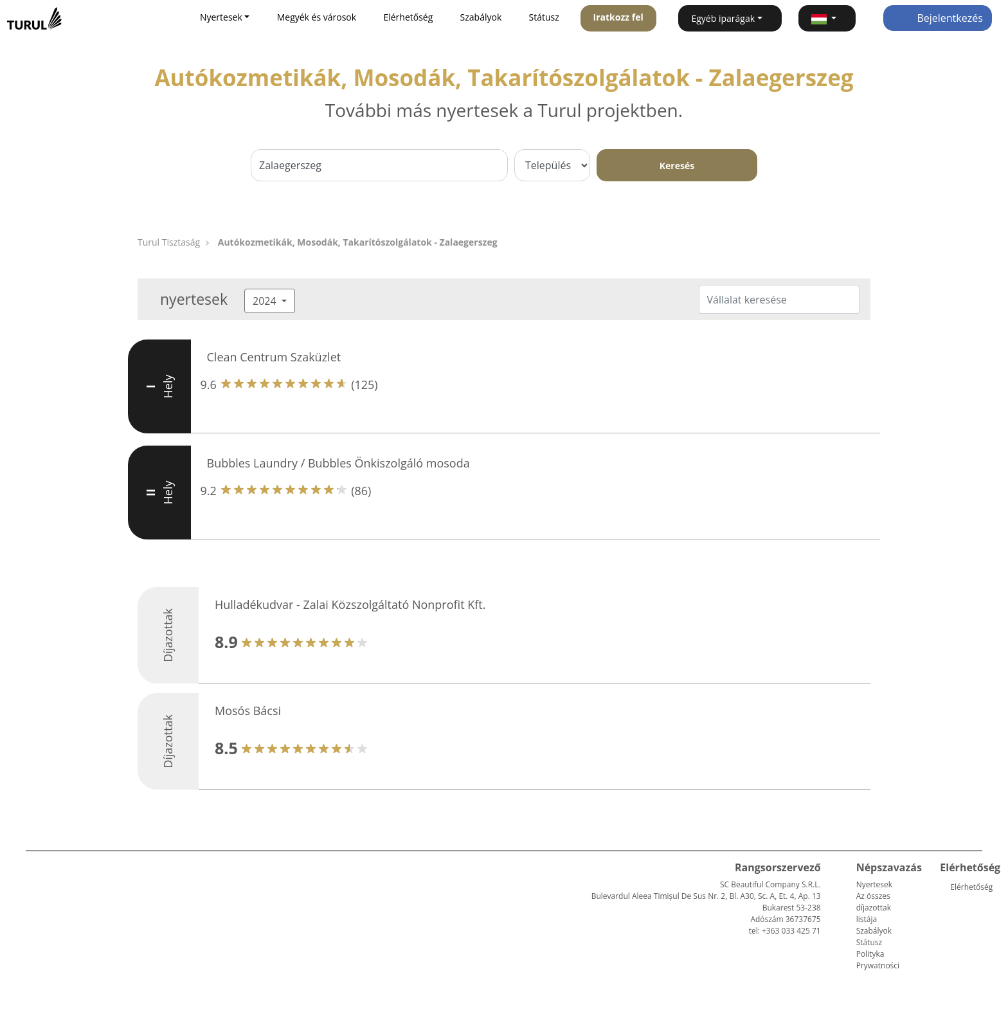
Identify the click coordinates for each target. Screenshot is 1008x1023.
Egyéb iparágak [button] (723, 18)
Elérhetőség (408, 17)
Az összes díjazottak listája (873, 908)
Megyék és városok (316, 17)
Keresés (677, 165)
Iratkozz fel (618, 17)
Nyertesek (874, 884)
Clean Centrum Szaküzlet (274, 357)
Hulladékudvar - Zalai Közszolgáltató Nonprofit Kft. (350, 604)
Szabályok (481, 17)
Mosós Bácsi (248, 710)
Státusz (544, 17)
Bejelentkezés (937, 18)
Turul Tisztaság (169, 242)
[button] (827, 18)
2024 (266, 301)
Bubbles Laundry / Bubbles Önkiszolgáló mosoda (338, 463)
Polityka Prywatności (877, 959)
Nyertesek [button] (221, 17)
